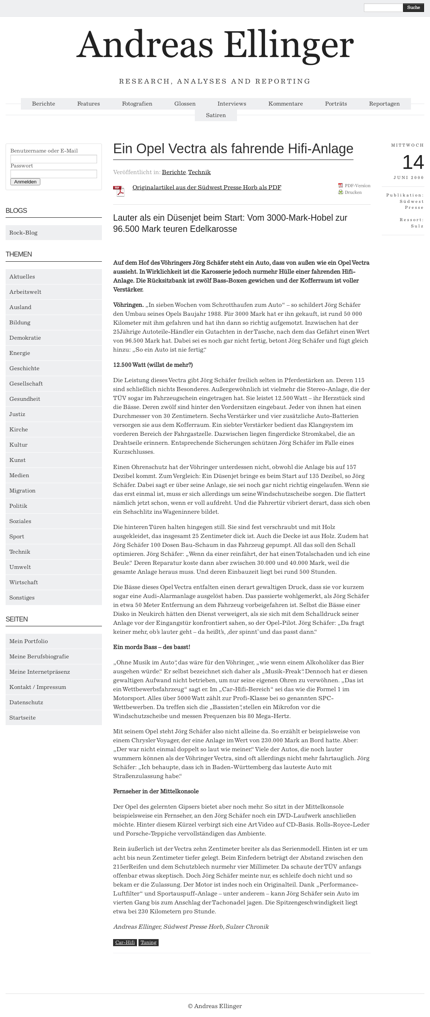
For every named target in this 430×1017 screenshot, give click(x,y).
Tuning (148, 942)
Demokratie (25, 337)
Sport (16, 536)
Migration (22, 490)
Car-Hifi (125, 942)
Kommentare (285, 104)
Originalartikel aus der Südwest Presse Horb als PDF (207, 187)
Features (88, 104)
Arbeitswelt (25, 292)
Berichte (43, 104)
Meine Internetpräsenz (39, 671)
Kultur (18, 444)
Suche (413, 7)
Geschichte (24, 368)
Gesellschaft (26, 383)
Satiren (216, 115)
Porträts (336, 104)
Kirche (18, 429)
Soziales (20, 521)
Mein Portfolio (28, 641)
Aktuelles (22, 276)
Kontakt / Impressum (37, 687)
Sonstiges (22, 597)
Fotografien (137, 104)
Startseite (22, 717)
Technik (19, 551)
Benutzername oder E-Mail (44, 151)
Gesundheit (24, 399)
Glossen (185, 104)
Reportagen (384, 104)
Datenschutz (26, 702)
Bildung (19, 322)
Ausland (20, 307)
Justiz (17, 414)
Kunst (17, 460)
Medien (19, 475)
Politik (18, 506)
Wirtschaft (23, 582)
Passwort (21, 166)
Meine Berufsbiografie (39, 656)
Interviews (232, 104)
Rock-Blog (23, 232)
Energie (19, 353)
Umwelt (20, 567)
